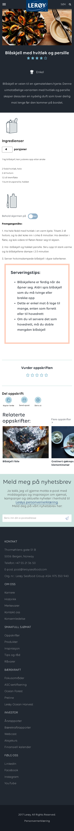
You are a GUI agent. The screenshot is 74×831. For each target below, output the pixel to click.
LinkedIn (10, 764)
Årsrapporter (13, 721)
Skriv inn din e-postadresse (18, 513)
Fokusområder (14, 678)
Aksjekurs (10, 740)
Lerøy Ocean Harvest (18, 704)
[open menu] (4, 4)
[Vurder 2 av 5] (32, 375)
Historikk (10, 599)
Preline (9, 698)
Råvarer (9, 661)
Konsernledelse (14, 618)
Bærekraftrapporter (17, 727)
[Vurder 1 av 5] (27, 375)
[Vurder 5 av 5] (46, 375)
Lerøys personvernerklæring (37, 502)
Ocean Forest (13, 691)
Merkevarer (11, 605)
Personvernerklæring (37, 821)
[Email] (33, 518)
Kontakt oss (12, 612)
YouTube (10, 783)
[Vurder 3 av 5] (37, 375)
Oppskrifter (12, 635)
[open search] (66, 4)
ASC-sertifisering (15, 684)
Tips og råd (12, 655)
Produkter (11, 642)
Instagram (11, 777)
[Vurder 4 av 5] (41, 375)
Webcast (10, 734)
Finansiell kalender (17, 747)
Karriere (9, 592)
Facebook (11, 770)
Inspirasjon (12, 648)
